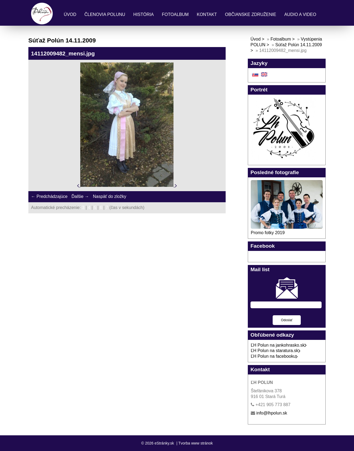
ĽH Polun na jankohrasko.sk (279, 345)
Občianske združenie (250, 14)
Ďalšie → (80, 196)
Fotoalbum (175, 14)
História (143, 14)
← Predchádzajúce (49, 196)
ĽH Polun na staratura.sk (275, 350)
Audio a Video (300, 14)
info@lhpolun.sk (271, 413)
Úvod (70, 14)
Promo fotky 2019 (268, 232)
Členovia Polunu (104, 14)
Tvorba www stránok (195, 443)
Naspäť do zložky (109, 196)
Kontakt (207, 14)
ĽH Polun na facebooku (274, 356)
